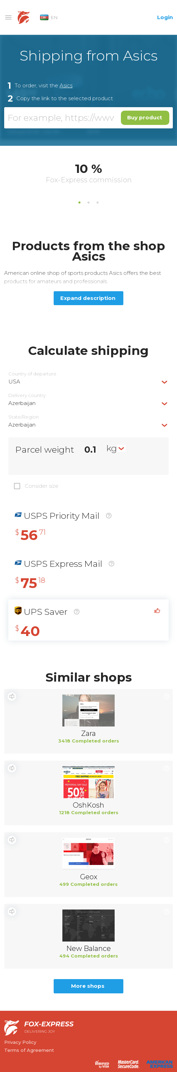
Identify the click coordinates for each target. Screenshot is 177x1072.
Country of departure (32, 374)
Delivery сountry (27, 395)
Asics (66, 85)
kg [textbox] (111, 448)
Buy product (144, 117)
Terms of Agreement (29, 1050)
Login (165, 17)
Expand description (87, 298)
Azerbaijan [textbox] (22, 403)
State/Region (23, 417)
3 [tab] (97, 202)
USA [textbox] (14, 381)
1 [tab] (79, 202)
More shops (88, 986)
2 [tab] (88, 202)
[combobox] (88, 381)
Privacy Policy (20, 1042)
